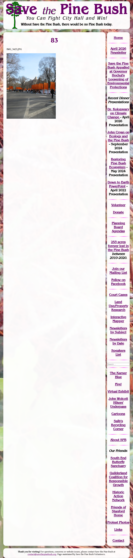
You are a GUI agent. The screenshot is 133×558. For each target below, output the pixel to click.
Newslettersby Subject (118, 330)
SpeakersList (118, 352)
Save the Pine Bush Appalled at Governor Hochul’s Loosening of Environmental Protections (118, 75)
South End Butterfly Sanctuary (118, 462)
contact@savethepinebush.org (42, 554)
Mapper (118, 321)
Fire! (118, 384)
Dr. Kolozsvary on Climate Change (118, 113)
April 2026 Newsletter (118, 51)
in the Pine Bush (118, 248)
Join (115, 269)
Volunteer (118, 205)
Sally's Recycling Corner (118, 425)
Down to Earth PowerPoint (118, 184)
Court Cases (118, 295)
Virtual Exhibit (118, 391)
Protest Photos (118, 522)
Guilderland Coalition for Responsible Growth (118, 479)
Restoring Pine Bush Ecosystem (117, 163)
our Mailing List (118, 271)
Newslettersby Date (118, 341)
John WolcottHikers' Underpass (118, 403)
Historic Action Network (118, 496)
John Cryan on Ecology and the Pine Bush (118, 136)
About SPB (118, 440)
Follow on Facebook (118, 282)
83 (54, 40)
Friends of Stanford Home (118, 511)
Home (118, 38)
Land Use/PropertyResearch (118, 306)
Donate (118, 212)
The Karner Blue (118, 375)
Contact (118, 540)
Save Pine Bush (67, 9)
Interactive (118, 317)
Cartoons (118, 414)
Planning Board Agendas (118, 227)
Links (118, 530)
